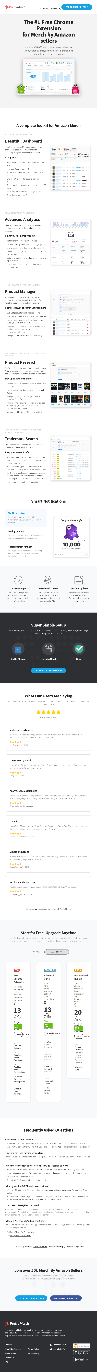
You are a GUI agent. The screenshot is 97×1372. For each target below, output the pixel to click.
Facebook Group (58, 1345)
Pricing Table (52, 1170)
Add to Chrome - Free (77, 7)
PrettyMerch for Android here (22, 1232)
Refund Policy (33, 1353)
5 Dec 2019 (24, 867)
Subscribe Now (20, 1034)
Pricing (54, 8)
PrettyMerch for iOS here (20, 1236)
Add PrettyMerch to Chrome (48, 670)
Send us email (40, 1246)
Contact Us (9, 1358)
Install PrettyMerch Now (31, 1298)
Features (45, 8)
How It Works (10, 1353)
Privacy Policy (33, 1349)
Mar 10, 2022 (22, 745)
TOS (29, 1345)
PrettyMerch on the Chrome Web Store (27, 1147)
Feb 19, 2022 (29, 895)
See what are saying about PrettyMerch (48, 908)
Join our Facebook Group (66, 1298)
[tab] (26, 518)
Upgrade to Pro (57, 1349)
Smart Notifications (13, 1349)
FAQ (59, 8)
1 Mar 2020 (25, 776)
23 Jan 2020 (28, 806)
